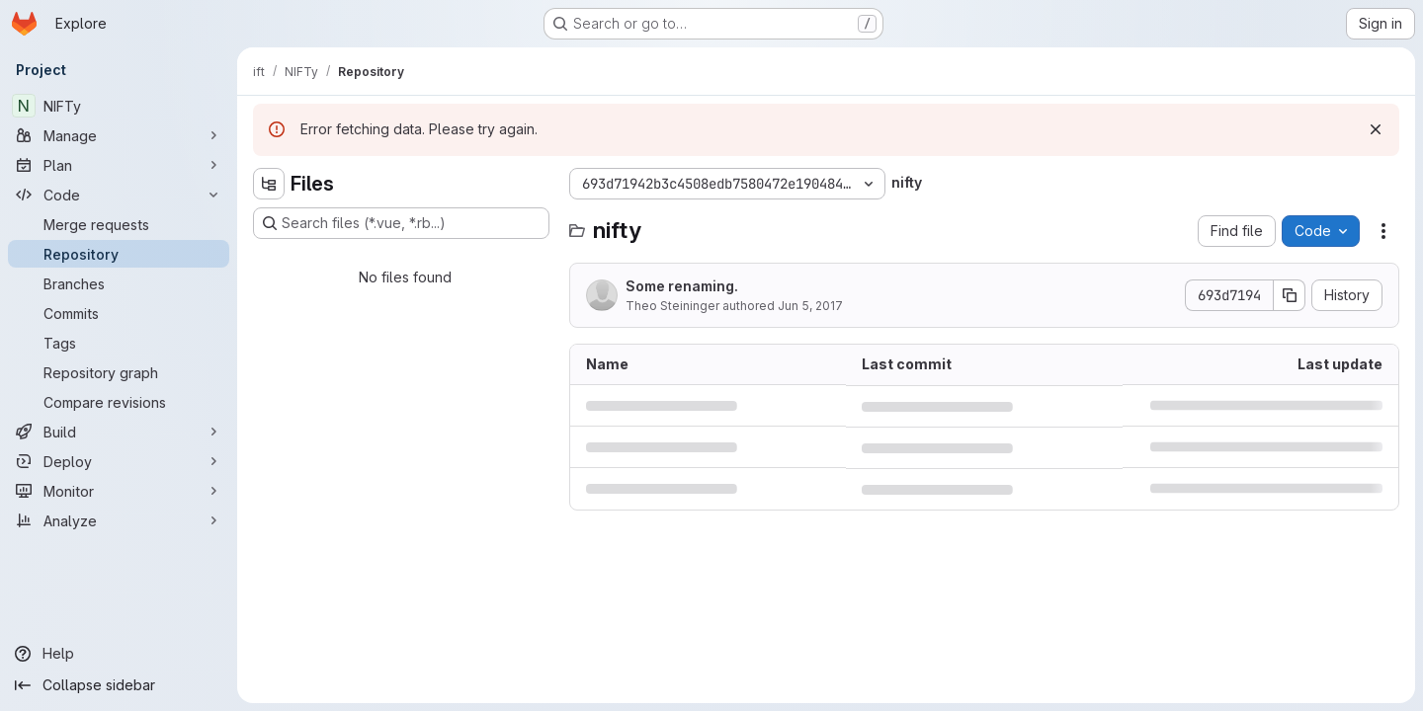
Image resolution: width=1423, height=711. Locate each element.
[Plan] (118, 165)
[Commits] (118, 313)
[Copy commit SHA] (1289, 295)
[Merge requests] (118, 224)
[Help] (118, 654)
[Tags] (118, 342)
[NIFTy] (118, 105)
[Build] (118, 431)
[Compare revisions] (118, 402)
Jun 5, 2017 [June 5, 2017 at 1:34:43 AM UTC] (810, 305)
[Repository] (118, 254)
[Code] (118, 194)
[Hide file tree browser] (269, 183)
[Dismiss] (1375, 129)
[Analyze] (118, 520)
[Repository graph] (118, 372)
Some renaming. (682, 285)
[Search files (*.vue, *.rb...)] (401, 223)
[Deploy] (118, 461)
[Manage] (118, 135)
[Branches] (118, 283)
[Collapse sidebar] (118, 685)
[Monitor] (118, 491)
